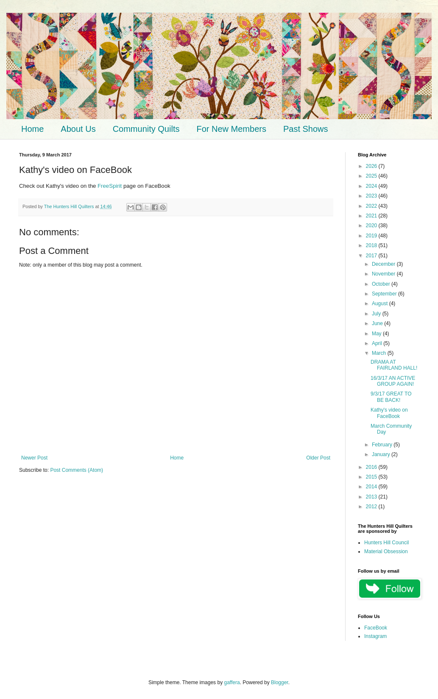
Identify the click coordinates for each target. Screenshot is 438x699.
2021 (372, 216)
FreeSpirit (110, 186)
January (381, 454)
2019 (372, 236)
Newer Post (34, 458)
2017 (372, 256)
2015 (372, 477)
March (380, 353)
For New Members (231, 129)
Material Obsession (386, 551)
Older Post (318, 458)
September (385, 294)
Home (32, 129)
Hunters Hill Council (386, 543)
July (377, 314)
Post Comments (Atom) (76, 470)
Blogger (279, 682)
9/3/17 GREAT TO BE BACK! (391, 397)
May (377, 334)
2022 (372, 206)
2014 (372, 487)
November (384, 274)
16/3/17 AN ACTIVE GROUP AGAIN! (393, 381)
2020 (372, 225)
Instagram (375, 636)
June (378, 323)
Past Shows (305, 129)
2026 (372, 166)
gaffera (232, 682)
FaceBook (375, 628)
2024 (372, 186)
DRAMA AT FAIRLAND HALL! (394, 365)
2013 (372, 497)
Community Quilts (146, 129)
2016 (372, 467)
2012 (372, 507)
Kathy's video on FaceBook (389, 413)
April (377, 343)
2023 (372, 196)
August (380, 303)
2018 (372, 245)
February (382, 445)
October (381, 284)
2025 (372, 176)
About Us (78, 129)
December (384, 264)
